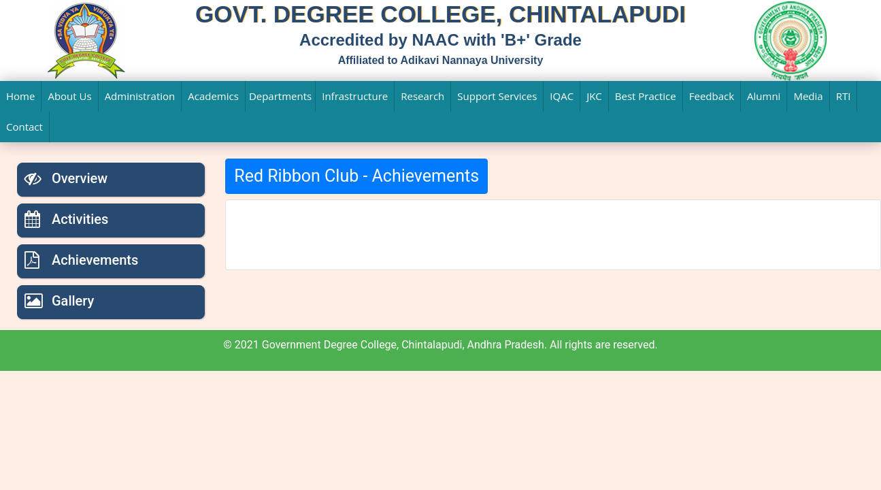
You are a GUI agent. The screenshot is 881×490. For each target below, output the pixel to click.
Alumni (763, 96)
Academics (213, 96)
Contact (24, 126)
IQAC (562, 96)
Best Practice (645, 96)
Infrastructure (355, 96)
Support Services (497, 96)
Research (422, 96)
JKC (594, 96)
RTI (843, 96)
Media (807, 96)
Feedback (711, 96)
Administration (140, 96)
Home (20, 96)
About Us (69, 96)
